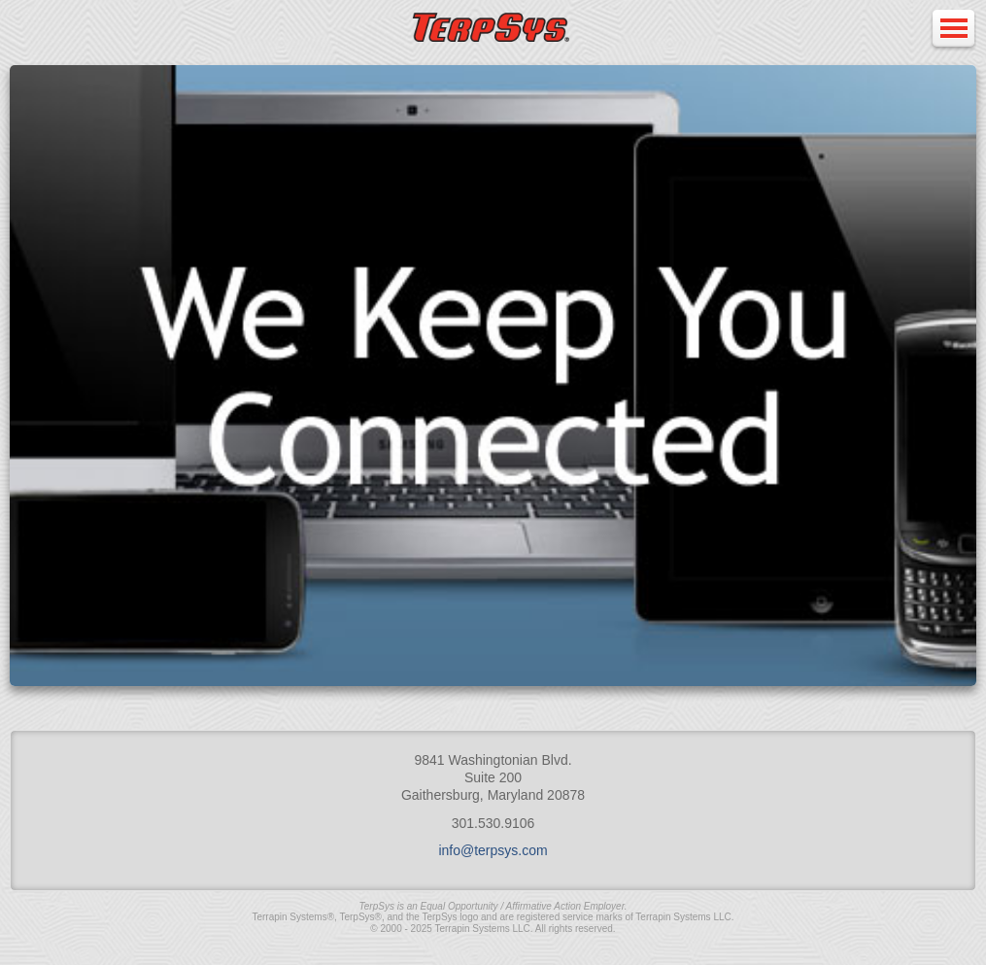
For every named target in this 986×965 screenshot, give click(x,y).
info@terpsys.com (492, 850)
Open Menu (953, 30)
